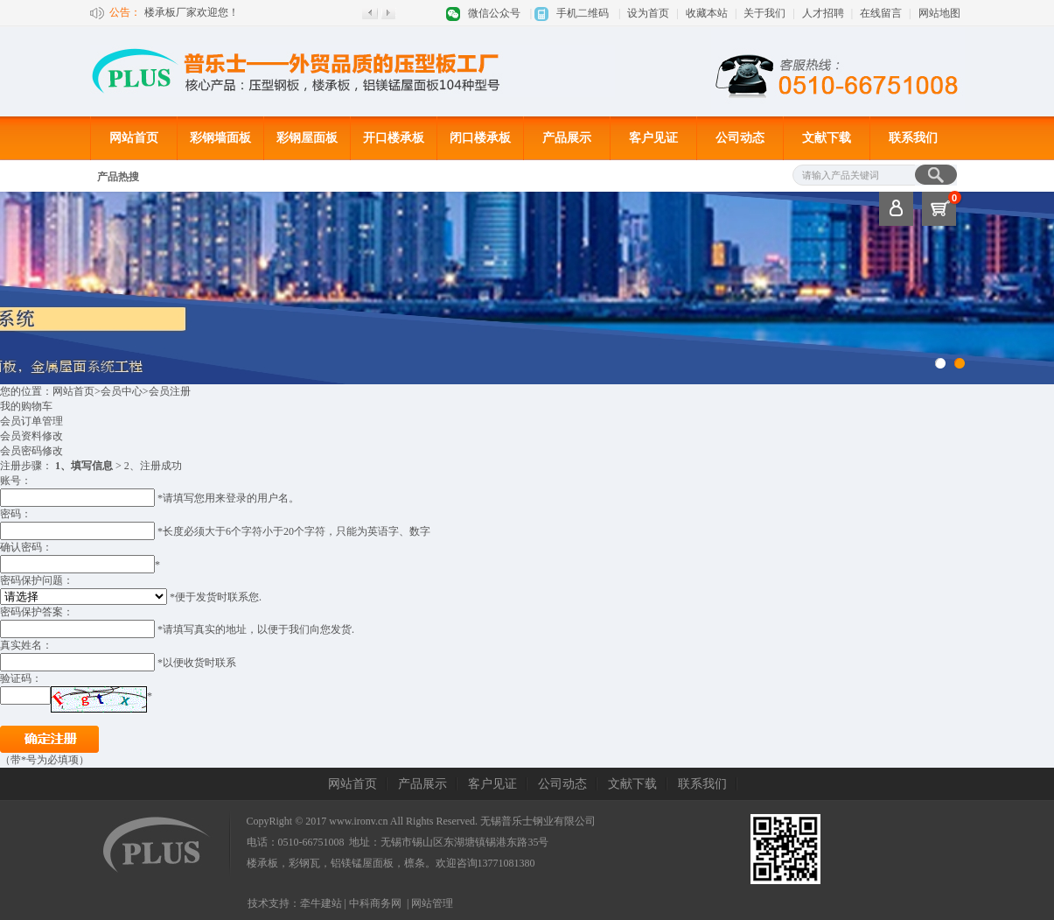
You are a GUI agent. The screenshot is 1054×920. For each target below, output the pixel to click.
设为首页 (648, 13)
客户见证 (653, 137)
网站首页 (133, 137)
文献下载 (826, 137)
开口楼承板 (393, 137)
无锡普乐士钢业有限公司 (538, 821)
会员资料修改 (31, 436)
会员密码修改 (31, 451)
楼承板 (262, 863)
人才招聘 (823, 13)
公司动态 (739, 137)
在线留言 (881, 13)
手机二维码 (582, 13)
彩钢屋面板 (307, 137)
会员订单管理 (31, 421)
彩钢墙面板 (220, 137)
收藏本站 (707, 13)
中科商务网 (375, 903)
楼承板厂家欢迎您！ (191, 12)
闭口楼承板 (480, 137)
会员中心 (122, 391)
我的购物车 (26, 406)
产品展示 (566, 137)
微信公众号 (494, 13)
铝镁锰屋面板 (362, 863)
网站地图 (939, 13)
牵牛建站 (321, 903)
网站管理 (432, 903)
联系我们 (913, 137)
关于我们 (764, 13)
